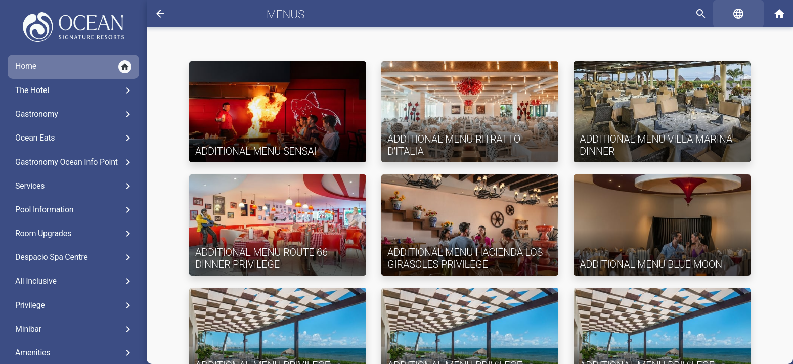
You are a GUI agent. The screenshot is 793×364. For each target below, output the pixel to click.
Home (73, 66)
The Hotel (74, 90)
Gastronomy (74, 114)
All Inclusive (74, 281)
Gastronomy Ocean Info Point (74, 162)
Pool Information (74, 210)
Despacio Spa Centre (74, 257)
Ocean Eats (74, 138)
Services (74, 186)
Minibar (74, 329)
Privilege (74, 305)
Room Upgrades (74, 234)
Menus (285, 14)
